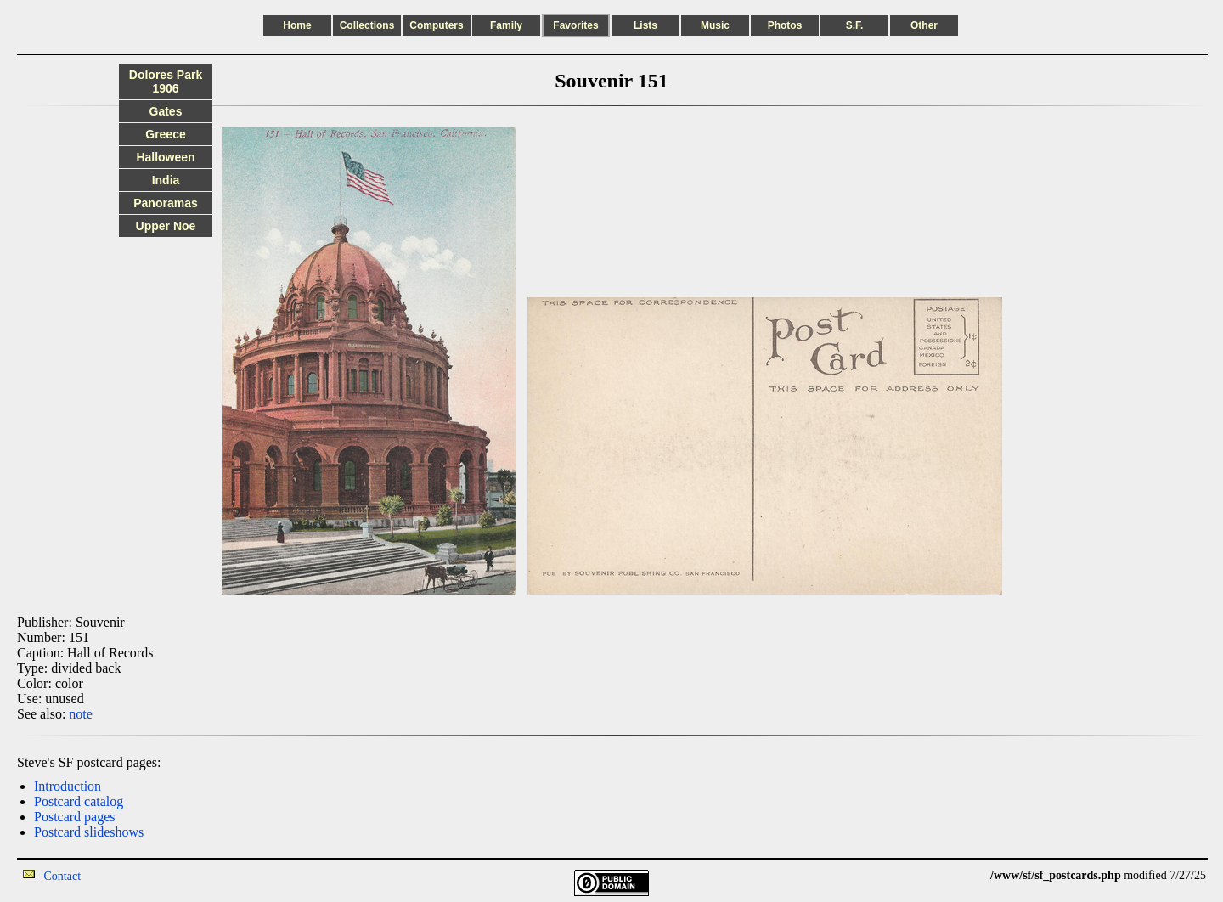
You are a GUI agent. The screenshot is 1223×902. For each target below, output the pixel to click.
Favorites (575, 25)
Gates (166, 111)
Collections (367, 25)
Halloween (165, 157)
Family (506, 25)
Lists (645, 25)
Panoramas (165, 203)
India (166, 180)
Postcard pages (75, 816)
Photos (785, 25)
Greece (165, 134)
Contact (63, 876)
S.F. (855, 25)
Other (924, 25)
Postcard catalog (78, 801)
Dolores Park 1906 (165, 81)
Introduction (67, 786)
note (81, 714)
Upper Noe (166, 226)
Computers (436, 25)
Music (715, 25)
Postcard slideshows (89, 832)
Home (297, 25)
